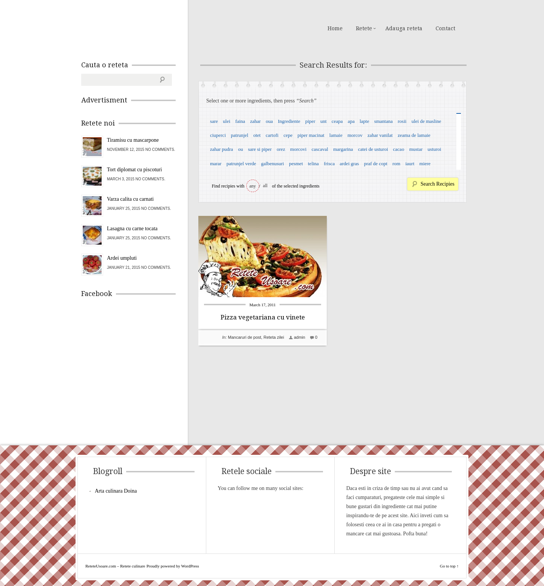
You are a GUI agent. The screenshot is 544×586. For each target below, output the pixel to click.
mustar (415, 149)
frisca (329, 163)
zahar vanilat (380, 135)
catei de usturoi (373, 149)
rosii (402, 121)
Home (335, 28)
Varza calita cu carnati (130, 199)
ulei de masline (426, 121)
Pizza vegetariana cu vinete (263, 317)
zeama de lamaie (414, 135)
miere (425, 163)
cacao (398, 149)
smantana (383, 121)
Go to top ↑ (449, 566)
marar (215, 163)
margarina (343, 149)
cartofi (272, 135)
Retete (364, 28)
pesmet (296, 163)
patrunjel (239, 135)
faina (240, 121)
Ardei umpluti (122, 258)
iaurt (409, 163)
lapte (364, 121)
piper (310, 121)
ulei (226, 121)
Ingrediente (289, 121)
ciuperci (218, 135)
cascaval (320, 149)
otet (257, 135)
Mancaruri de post (244, 337)
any (252, 186)
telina (313, 163)
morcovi (298, 149)
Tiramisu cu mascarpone (133, 140)
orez (281, 149)
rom (396, 163)
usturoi (434, 149)
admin (299, 337)
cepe (287, 135)
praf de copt (375, 163)
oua (269, 121)
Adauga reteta (403, 28)
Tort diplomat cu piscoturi (134, 169)
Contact (445, 28)
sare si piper (260, 149)
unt (323, 121)
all (265, 185)
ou (240, 149)
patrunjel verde (241, 163)
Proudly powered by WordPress (173, 566)
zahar (255, 121)
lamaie (336, 135)
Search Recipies (437, 184)
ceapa (337, 121)
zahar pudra (221, 149)
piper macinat (310, 135)
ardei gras (349, 163)
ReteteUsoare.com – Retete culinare (135, 27)
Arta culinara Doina (116, 491)
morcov (355, 135)
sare (214, 121)
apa (351, 121)
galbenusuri (272, 163)
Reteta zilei (273, 337)
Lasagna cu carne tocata (132, 228)
